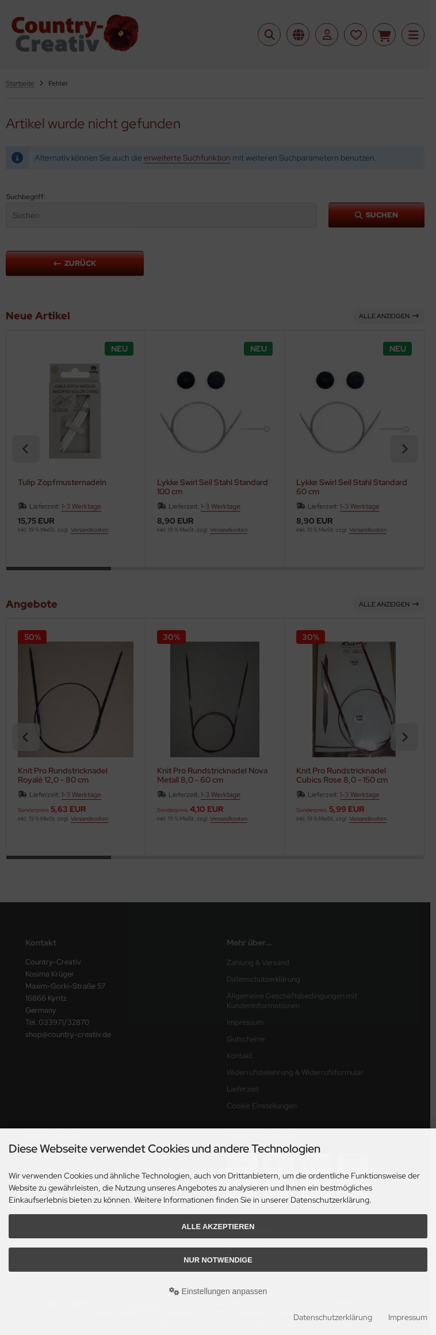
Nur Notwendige (217, 1260)
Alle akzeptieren (218, 1226)
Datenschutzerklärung (332, 1317)
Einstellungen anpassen (218, 1291)
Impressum (407, 1317)
